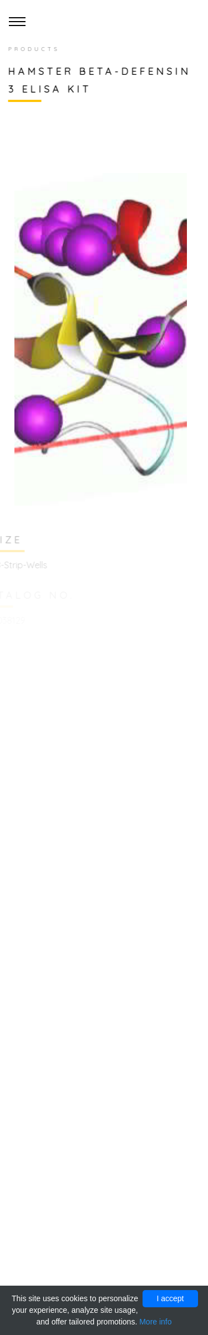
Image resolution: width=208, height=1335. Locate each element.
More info (155, 1321)
